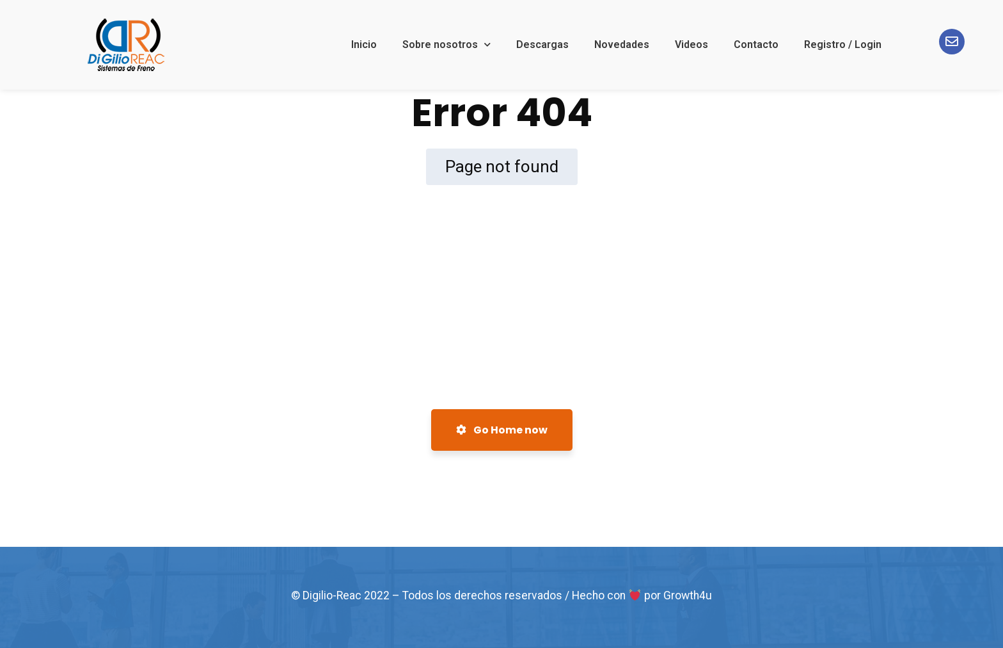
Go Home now (502, 430)
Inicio (364, 44)
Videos (691, 44)
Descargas (542, 44)
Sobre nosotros (446, 44)
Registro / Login (842, 44)
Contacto (756, 44)
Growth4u (687, 595)
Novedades (621, 44)
